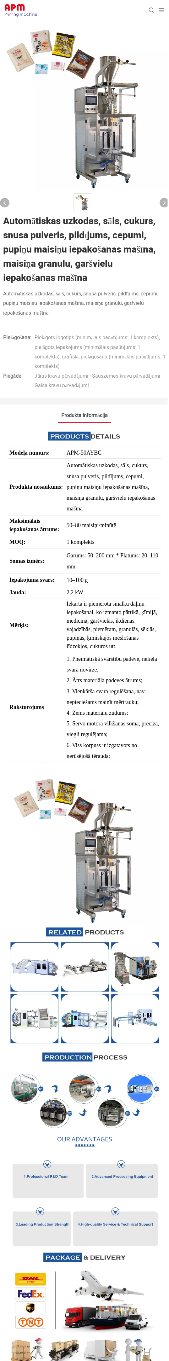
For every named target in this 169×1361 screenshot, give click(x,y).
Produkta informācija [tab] (84, 415)
